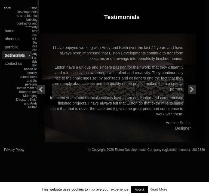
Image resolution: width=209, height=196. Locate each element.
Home (9, 31)
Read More (158, 189)
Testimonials (15, 55)
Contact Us (13, 63)
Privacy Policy (14, 150)
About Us (12, 39)
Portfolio (12, 47)
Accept (139, 189)
